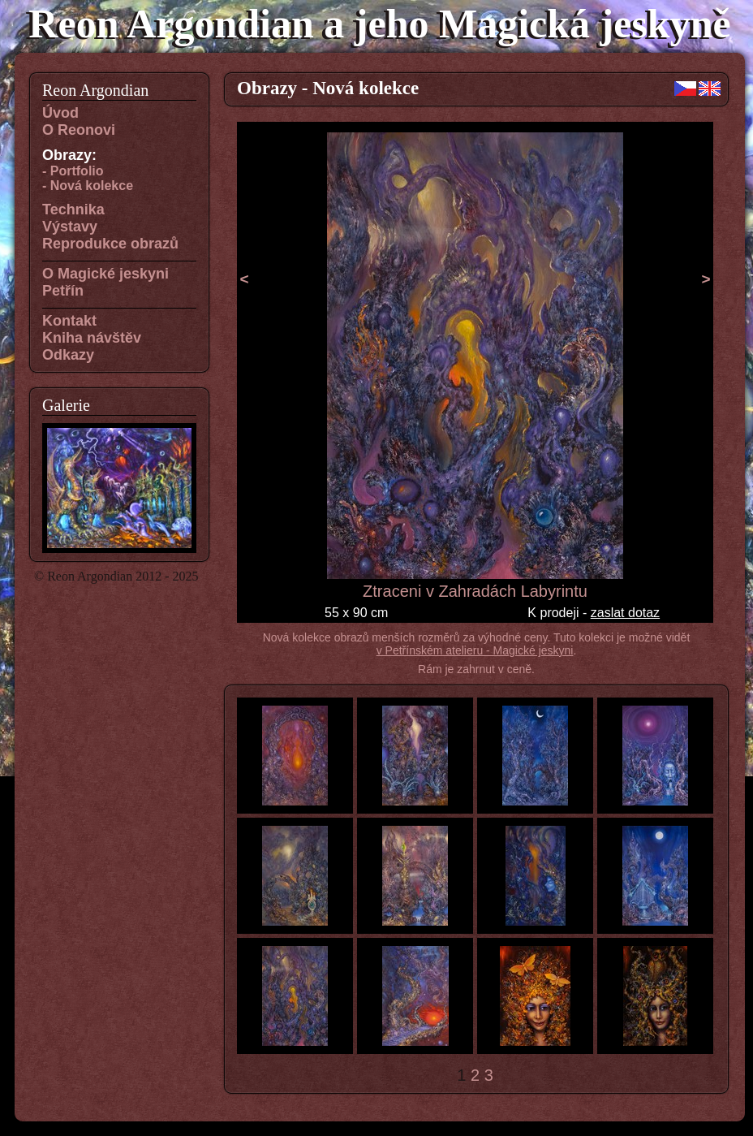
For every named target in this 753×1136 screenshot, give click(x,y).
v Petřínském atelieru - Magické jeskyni (475, 650)
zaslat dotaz (625, 613)
